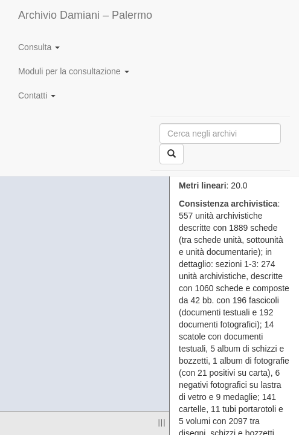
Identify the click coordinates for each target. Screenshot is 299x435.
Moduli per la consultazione (73, 71)
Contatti (37, 95)
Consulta (39, 47)
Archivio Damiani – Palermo (85, 15)
